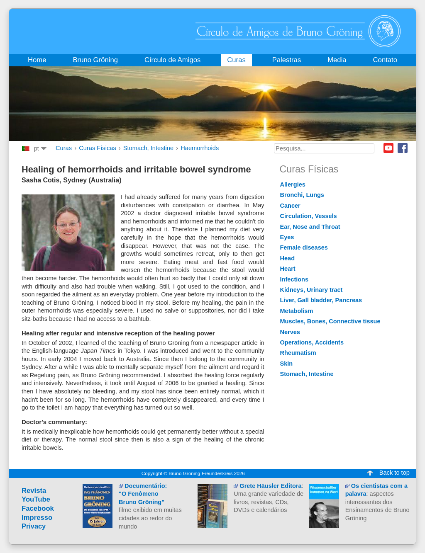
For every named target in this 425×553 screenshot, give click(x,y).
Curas (64, 148)
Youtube (388, 148)
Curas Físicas (97, 148)
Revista (34, 491)
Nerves (290, 332)
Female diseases (304, 247)
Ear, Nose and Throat (310, 226)
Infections (294, 279)
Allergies (292, 184)
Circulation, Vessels (308, 216)
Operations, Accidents (312, 342)
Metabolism (296, 311)
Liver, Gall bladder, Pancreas (321, 300)
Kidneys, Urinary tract (311, 289)
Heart (288, 268)
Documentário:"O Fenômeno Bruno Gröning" (143, 494)
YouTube (36, 499)
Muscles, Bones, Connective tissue (330, 321)
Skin (286, 363)
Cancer (290, 205)
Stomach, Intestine (148, 148)
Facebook (403, 148)
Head (287, 258)
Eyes (287, 237)
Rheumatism (298, 352)
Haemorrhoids (200, 148)
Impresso (37, 517)
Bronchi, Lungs (302, 195)
